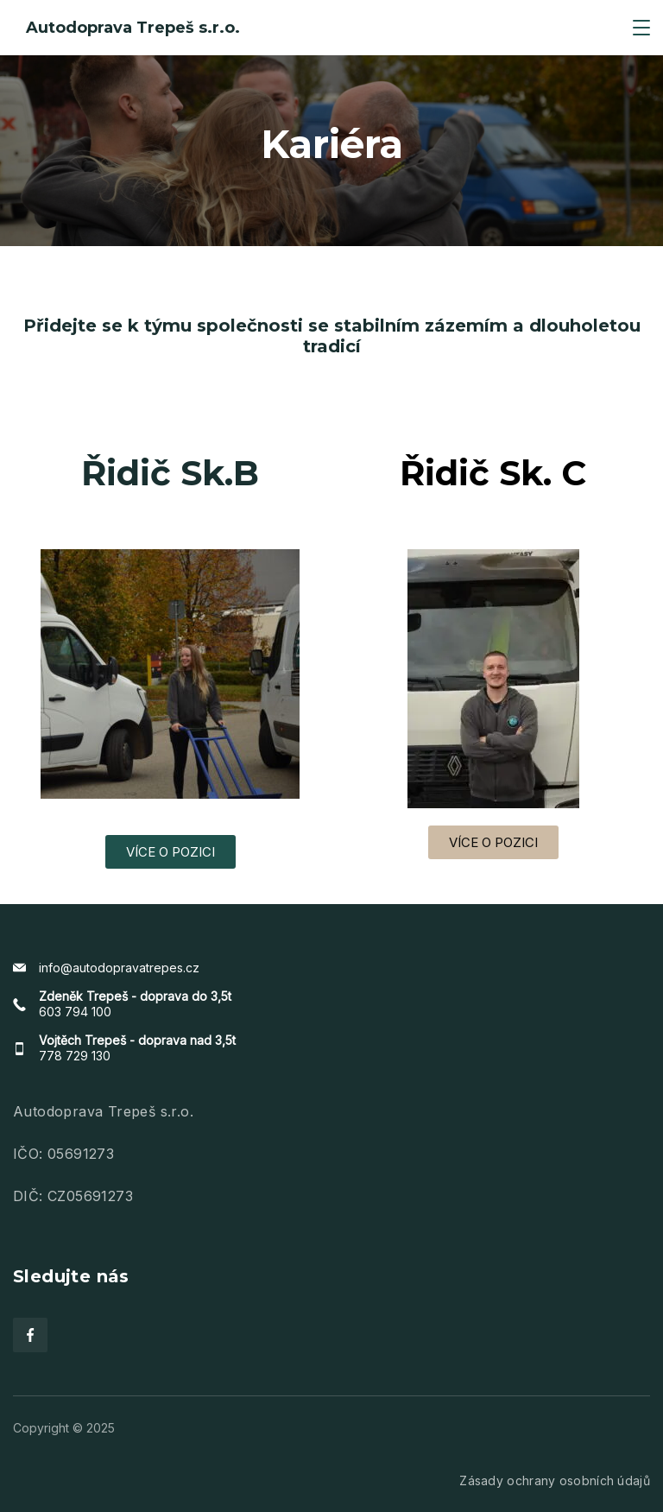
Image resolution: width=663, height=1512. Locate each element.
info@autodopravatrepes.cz (119, 967)
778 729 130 (74, 1055)
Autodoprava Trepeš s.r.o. (133, 27)
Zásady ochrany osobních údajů (554, 1480)
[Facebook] (30, 1335)
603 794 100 (75, 1011)
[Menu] (641, 27)
